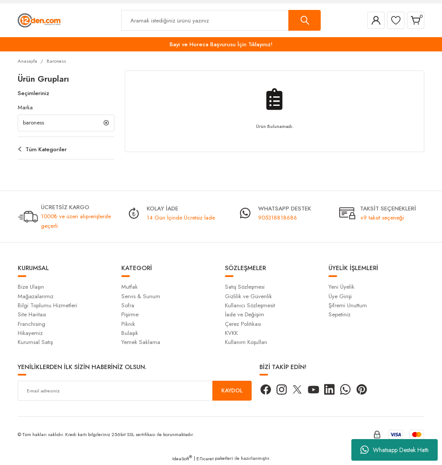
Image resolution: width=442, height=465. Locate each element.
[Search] (221, 20)
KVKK (231, 333)
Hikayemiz (30, 333)
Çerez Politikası (243, 324)
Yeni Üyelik (341, 287)
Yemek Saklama (140, 342)
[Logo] (39, 19)
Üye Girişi (340, 297)
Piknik (128, 324)
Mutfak (129, 287)
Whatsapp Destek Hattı (394, 450)
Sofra (127, 306)
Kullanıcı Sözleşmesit (250, 306)
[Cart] (415, 20)
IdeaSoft (182, 458)
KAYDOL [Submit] (232, 391)
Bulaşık (129, 333)
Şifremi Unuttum (347, 306)
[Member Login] (376, 20)
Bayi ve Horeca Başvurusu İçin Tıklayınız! (221, 44)
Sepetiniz (339, 315)
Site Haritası (32, 315)
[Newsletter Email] (135, 391)
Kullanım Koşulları (246, 342)
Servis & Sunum (140, 297)
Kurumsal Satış (35, 342)
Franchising (31, 324)
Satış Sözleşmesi (245, 287)
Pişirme (130, 315)
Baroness (56, 60)
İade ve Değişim (244, 315)
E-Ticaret (205, 458)
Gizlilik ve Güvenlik (248, 297)
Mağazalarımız (36, 297)
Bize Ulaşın (31, 287)
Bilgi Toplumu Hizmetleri (47, 306)
